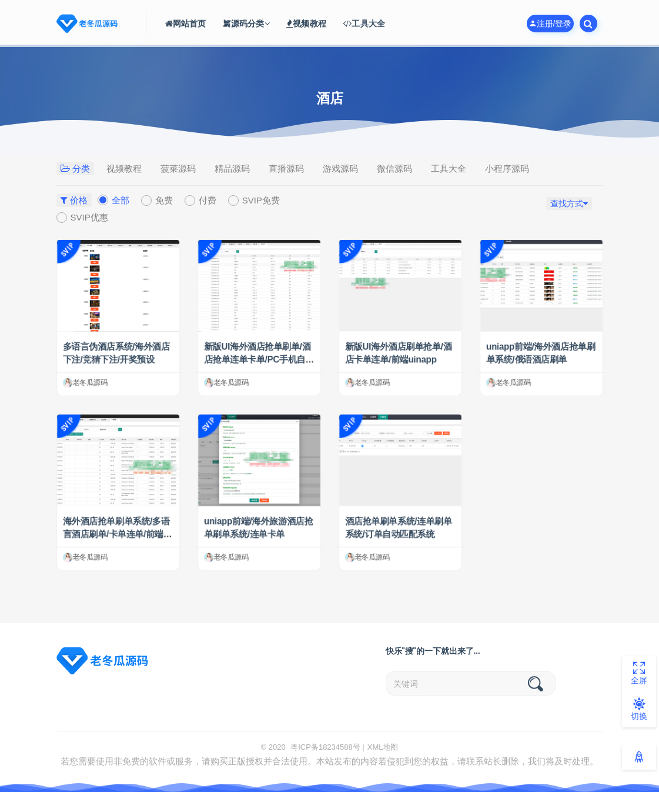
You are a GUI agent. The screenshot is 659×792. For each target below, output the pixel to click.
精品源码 (232, 168)
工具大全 (448, 168)
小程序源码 (507, 168)
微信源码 (394, 168)
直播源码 (286, 168)
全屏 (639, 673)
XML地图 (383, 747)
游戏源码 (340, 168)
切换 (639, 709)
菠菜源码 (178, 168)
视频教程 (124, 168)
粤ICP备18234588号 (325, 747)
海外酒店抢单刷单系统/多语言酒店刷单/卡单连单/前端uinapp (117, 534)
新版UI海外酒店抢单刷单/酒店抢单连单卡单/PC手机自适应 (259, 360)
